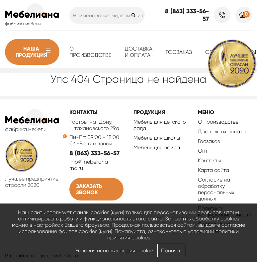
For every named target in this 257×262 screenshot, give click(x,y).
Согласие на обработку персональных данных (216, 189)
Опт (203, 151)
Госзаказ (179, 52)
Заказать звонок (89, 189)
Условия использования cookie (114, 250)
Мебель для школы (156, 138)
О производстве (90, 52)
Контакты (209, 160)
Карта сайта (213, 170)
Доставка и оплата (138, 52)
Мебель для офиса (156, 147)
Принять (171, 250)
